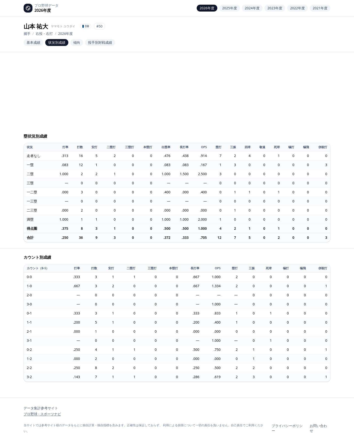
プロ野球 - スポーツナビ (42, 414)
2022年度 (297, 8)
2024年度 (252, 8)
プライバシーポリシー (287, 428)
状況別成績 (56, 42)
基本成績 (33, 42)
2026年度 (207, 8)
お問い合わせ (318, 428)
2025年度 (229, 8)
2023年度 (274, 8)
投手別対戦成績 (100, 42)
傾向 (76, 42)
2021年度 (320, 8)
